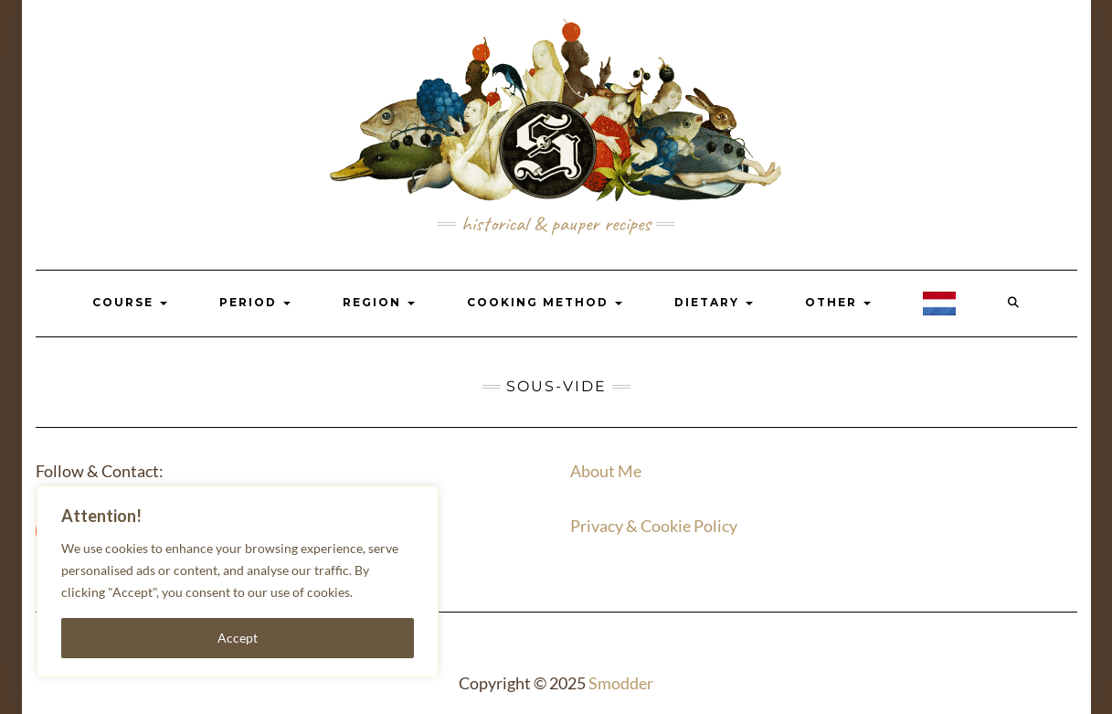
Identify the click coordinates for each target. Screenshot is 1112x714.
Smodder (620, 683)
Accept (237, 637)
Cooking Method (544, 302)
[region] (238, 581)
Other (838, 302)
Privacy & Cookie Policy (653, 526)
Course (129, 302)
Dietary (713, 302)
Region (379, 302)
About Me (605, 471)
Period (255, 302)
